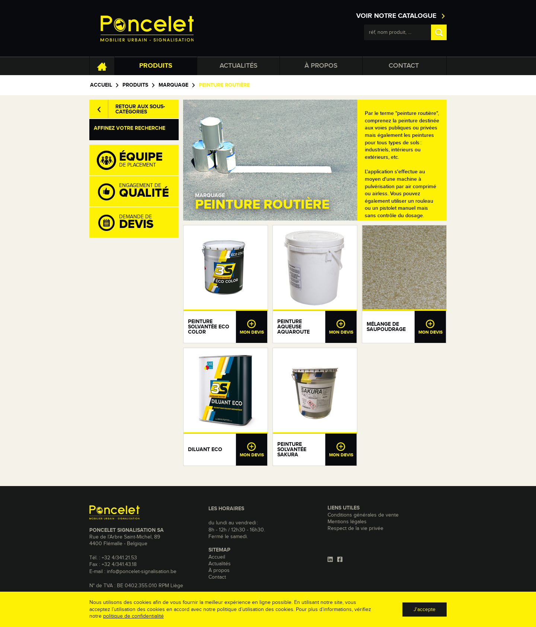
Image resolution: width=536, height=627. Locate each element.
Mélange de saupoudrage (386, 327)
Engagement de (138, 191)
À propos (321, 65)
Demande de (138, 222)
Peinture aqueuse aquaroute (293, 327)
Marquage (173, 85)
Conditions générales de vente (363, 515)
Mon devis (251, 327)
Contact (404, 65)
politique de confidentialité (133, 616)
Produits (155, 65)
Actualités (239, 65)
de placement (138, 160)
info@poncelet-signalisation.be (141, 571)
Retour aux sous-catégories (140, 109)
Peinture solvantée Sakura (291, 449)
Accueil (101, 85)
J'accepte (425, 609)
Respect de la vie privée (355, 528)
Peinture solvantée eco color (208, 327)
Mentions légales (347, 521)
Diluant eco (205, 449)
